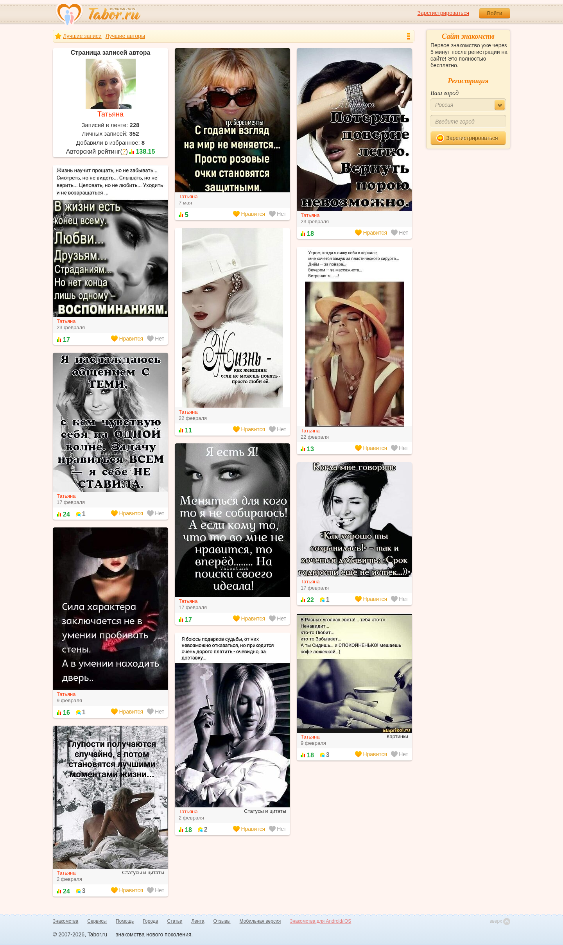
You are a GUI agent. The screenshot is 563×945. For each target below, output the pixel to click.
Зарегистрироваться (443, 13)
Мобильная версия (260, 921)
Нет (277, 214)
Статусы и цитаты (265, 811)
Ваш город (444, 93)
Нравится (249, 214)
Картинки (397, 736)
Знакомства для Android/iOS (320, 921)
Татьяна (110, 114)
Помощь (125, 921)
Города (150, 921)
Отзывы (222, 921)
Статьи (175, 921)
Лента (197, 921)
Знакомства (65, 921)
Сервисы (97, 921)
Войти (494, 13)
